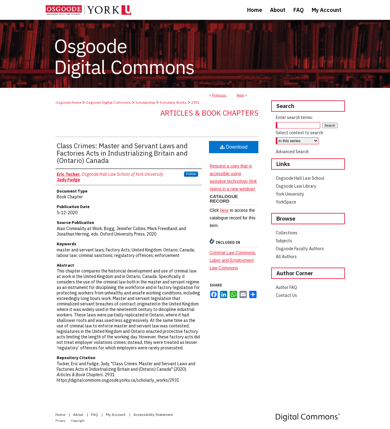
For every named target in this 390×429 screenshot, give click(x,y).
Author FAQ (286, 287)
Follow (191, 174)
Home (60, 414)
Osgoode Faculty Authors (300, 248)
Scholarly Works (173, 102)
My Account (116, 414)
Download (234, 147)
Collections (286, 233)
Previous (219, 95)
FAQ (95, 414)
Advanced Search (292, 151)
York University (290, 194)
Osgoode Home (68, 102)
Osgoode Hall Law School (300, 178)
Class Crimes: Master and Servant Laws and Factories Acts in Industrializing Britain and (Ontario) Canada (122, 153)
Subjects (284, 240)
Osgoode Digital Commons (108, 102)
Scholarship (145, 102)
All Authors (286, 256)
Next (240, 95)
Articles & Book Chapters (209, 113)
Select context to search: (300, 132)
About (78, 414)
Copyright (78, 421)
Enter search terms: (294, 117)
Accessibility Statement (153, 414)
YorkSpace (286, 202)
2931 (195, 102)
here (224, 210)
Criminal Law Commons (232, 252)
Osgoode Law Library (296, 186)
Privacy (60, 421)
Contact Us (286, 295)
